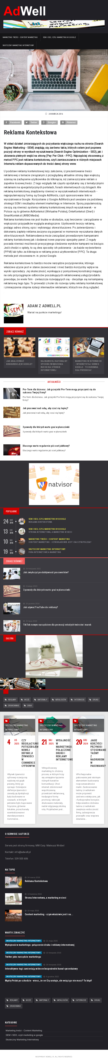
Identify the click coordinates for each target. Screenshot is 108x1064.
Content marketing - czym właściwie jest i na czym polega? (60, 542)
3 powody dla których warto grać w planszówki (46, 427)
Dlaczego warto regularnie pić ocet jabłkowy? (46, 445)
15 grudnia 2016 (31, 604)
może (26, 700)
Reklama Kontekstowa (40, 522)
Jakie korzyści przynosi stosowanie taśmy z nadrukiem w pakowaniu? (98, 753)
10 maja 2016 (32, 911)
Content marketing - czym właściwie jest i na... (49, 914)
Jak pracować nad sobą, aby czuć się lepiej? (45, 408)
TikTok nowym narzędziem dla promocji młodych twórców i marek (57, 624)
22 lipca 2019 (30, 621)
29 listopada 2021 (32, 569)
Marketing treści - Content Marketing (20, 37)
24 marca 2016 (32, 877)
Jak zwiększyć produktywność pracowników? (46, 572)
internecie (79, 700)
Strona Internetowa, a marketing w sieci (50, 532)
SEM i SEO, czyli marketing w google (59, 37)
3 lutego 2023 (30, 586)
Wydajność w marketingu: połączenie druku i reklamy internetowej (65, 750)
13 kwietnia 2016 (33, 894)
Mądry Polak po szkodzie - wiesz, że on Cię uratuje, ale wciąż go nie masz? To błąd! (48, 980)
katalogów (60, 700)
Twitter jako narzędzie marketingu (23, 956)
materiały (42, 700)
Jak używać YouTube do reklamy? (40, 607)
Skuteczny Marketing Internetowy (18, 45)
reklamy (12, 700)
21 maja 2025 (51, 941)
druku (95, 700)
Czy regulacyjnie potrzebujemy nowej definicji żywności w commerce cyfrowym (30, 753)
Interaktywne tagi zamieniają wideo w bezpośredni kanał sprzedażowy (41, 968)
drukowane (13, 705)
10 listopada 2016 (52, 953)
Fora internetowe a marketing (45, 552)
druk (29, 705)
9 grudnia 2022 (51, 977)
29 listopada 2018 (52, 965)
